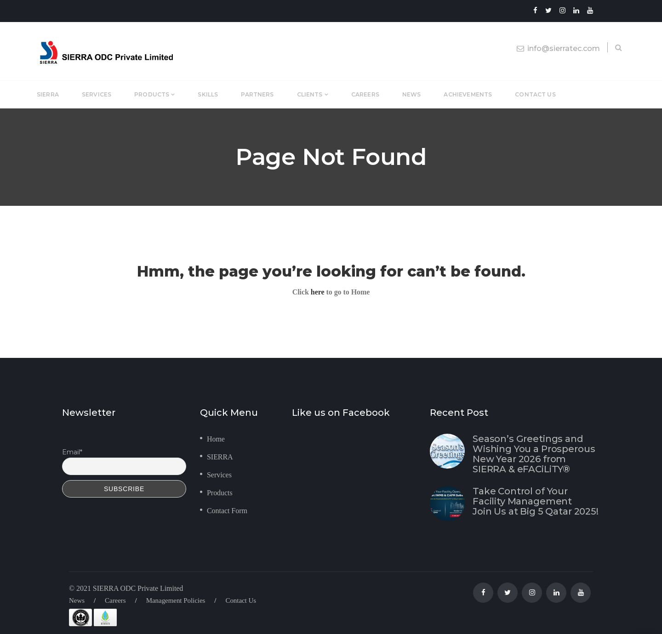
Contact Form (227, 511)
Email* (72, 452)
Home (216, 439)
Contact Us (240, 600)
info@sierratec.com (558, 48)
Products (220, 493)
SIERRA (220, 457)
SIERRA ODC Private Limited (138, 588)
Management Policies (175, 600)
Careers (115, 600)
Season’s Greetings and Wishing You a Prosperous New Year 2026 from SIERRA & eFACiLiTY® (534, 454)
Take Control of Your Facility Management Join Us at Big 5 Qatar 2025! (536, 501)
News (77, 600)
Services (219, 475)
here (318, 292)
